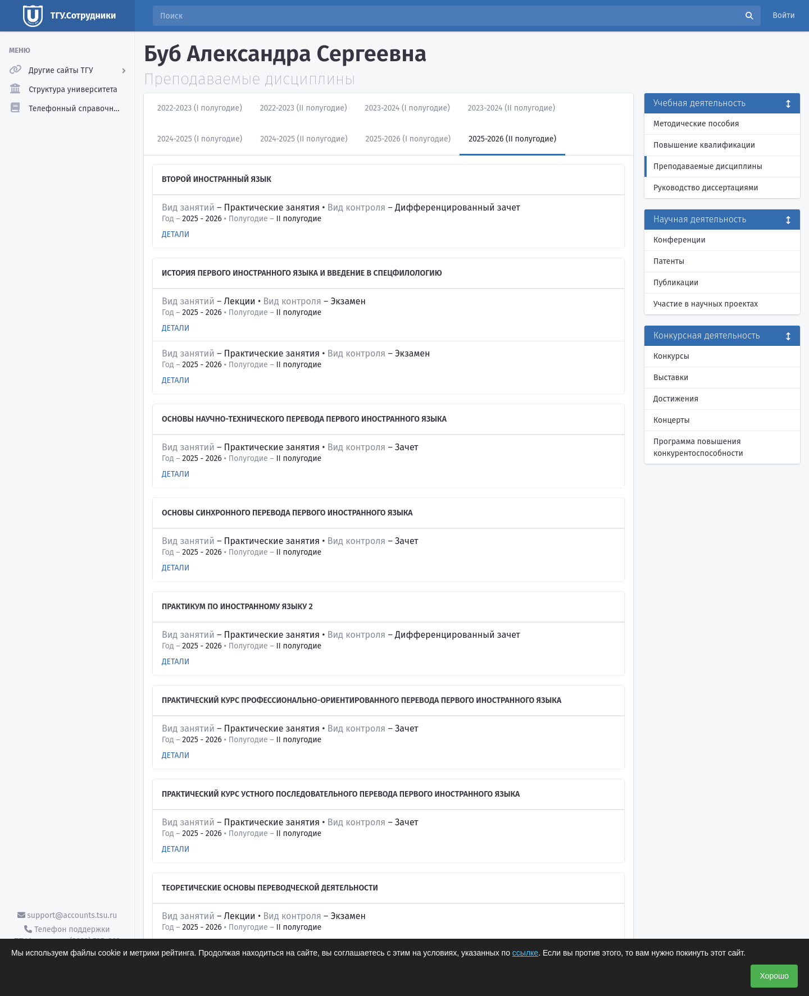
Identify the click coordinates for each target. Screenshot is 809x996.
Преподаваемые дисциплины (707, 166)
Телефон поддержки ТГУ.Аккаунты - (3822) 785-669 (67, 935)
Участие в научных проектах (705, 304)
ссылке (525, 952)
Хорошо (774, 975)
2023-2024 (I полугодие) (407, 108)
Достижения (675, 399)
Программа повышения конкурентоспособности (698, 447)
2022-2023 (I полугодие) (199, 108)
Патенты (668, 261)
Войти (783, 15)
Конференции (679, 240)
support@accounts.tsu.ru (67, 915)
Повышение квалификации (704, 145)
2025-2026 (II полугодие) (512, 139)
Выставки (670, 377)
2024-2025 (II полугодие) (303, 139)
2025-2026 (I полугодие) (408, 139)
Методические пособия (696, 124)
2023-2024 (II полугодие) (511, 108)
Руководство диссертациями (705, 188)
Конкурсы (671, 356)
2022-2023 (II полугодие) (303, 108)
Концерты (671, 420)
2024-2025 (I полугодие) (199, 139)
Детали (175, 234)
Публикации (675, 282)
